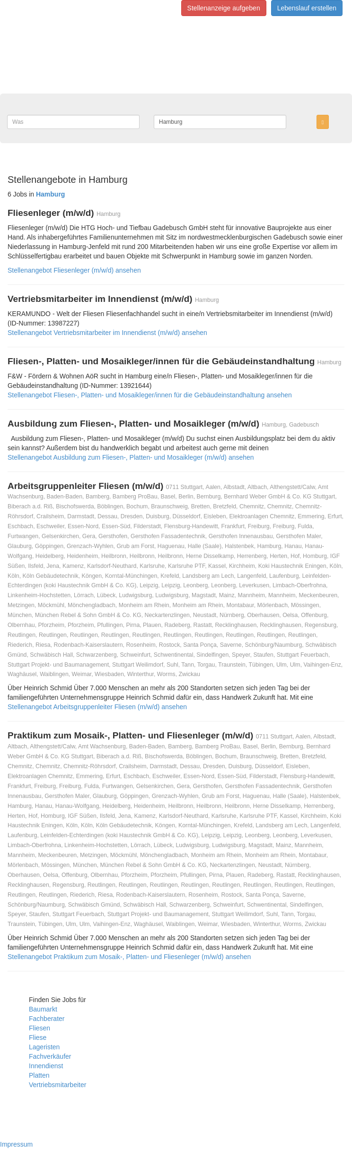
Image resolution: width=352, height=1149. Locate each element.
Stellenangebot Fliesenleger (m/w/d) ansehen (74, 270)
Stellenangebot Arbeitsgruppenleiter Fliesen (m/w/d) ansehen (97, 707)
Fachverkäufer (50, 1056)
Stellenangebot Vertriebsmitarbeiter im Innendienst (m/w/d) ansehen (107, 332)
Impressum (16, 1144)
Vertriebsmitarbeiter (57, 1085)
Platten (39, 1075)
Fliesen (39, 1028)
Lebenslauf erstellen (306, 8)
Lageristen (44, 1047)
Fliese (37, 1037)
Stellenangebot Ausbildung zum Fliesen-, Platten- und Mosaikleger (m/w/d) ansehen (131, 457)
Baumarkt (43, 1009)
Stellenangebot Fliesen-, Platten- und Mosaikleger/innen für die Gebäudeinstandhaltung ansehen (150, 395)
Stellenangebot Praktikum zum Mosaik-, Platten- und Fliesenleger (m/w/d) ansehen (129, 956)
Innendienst (46, 1066)
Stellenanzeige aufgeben (223, 8)
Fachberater (46, 1018)
